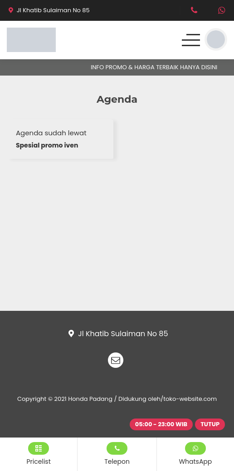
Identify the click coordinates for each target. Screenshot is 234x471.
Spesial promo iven (47, 145)
